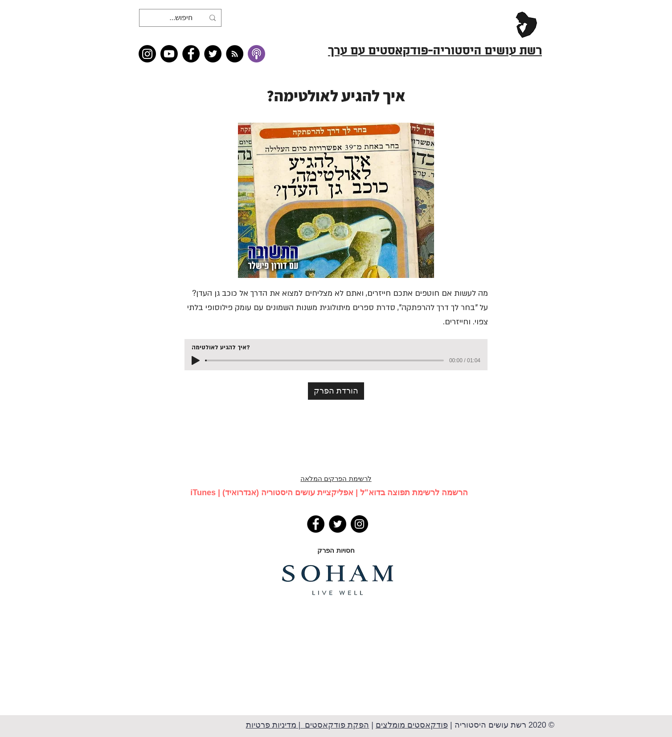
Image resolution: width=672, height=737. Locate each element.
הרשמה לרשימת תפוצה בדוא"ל (414, 492)
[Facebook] (191, 53)
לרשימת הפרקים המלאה (335, 478)
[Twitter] (212, 53)
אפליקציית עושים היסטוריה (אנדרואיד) (287, 492)
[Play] (196, 360)
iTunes (203, 492)
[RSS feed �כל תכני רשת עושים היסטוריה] (234, 53)
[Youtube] (169, 53)
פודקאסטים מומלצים (412, 724)
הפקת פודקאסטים (336, 724)
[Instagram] (147, 53)
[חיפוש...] (181, 17)
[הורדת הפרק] (336, 391)
